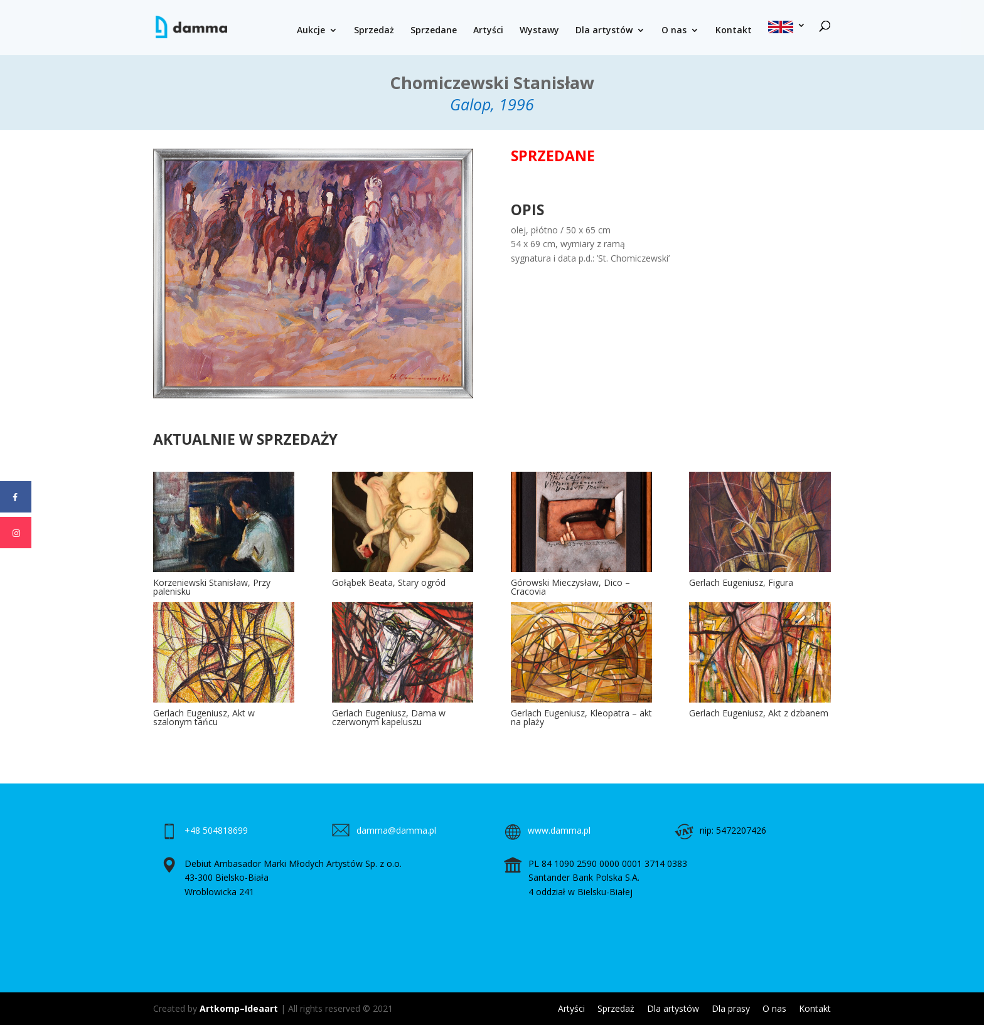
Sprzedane (433, 31)
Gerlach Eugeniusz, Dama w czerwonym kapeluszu (389, 717)
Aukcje (311, 31)
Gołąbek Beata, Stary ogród (389, 582)
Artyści (488, 31)
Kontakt (733, 31)
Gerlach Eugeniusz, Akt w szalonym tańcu (204, 717)
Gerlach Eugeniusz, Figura (741, 582)
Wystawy (539, 31)
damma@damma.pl (396, 830)
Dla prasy (731, 1008)
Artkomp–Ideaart (239, 1008)
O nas (674, 31)
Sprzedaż (374, 31)
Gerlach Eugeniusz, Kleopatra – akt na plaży (581, 717)
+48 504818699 (216, 830)
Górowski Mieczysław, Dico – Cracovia (570, 586)
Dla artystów (604, 31)
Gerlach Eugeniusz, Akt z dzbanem (758, 713)
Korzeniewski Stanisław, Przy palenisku (211, 586)
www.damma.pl (559, 830)
